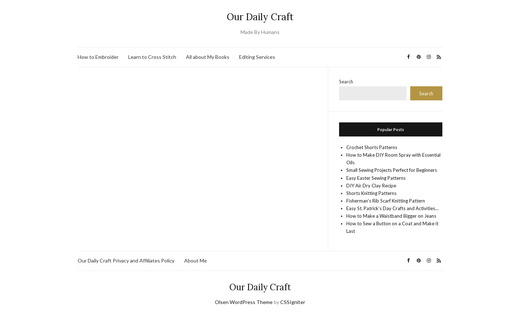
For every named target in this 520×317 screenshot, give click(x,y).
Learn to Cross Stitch (152, 57)
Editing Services (257, 57)
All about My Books (207, 57)
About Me (195, 260)
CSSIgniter (292, 302)
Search (346, 81)
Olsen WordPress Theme (244, 302)
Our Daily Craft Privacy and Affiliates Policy (126, 260)
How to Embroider (98, 57)
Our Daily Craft (260, 17)
